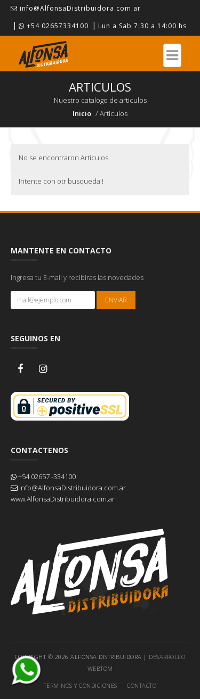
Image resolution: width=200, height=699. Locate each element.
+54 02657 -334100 (43, 476)
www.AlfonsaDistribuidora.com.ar (63, 499)
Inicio (82, 113)
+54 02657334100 (54, 25)
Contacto (141, 685)
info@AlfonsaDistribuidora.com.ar (76, 8)
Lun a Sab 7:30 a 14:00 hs (142, 25)
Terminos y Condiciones (80, 685)
